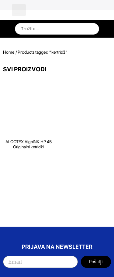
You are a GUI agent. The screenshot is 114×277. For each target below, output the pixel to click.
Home (9, 52)
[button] (19, 10)
